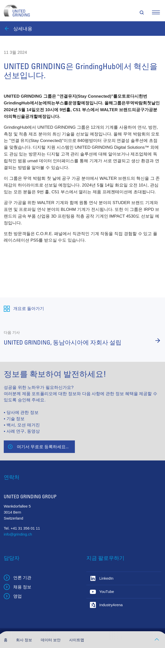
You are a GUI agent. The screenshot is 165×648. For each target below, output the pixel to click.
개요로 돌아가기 (28, 308)
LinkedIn (106, 578)
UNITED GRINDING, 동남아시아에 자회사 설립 (62, 342)
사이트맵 (76, 640)
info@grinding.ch (18, 534)
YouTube (106, 591)
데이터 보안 (51, 640)
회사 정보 (24, 640)
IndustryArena (111, 605)
